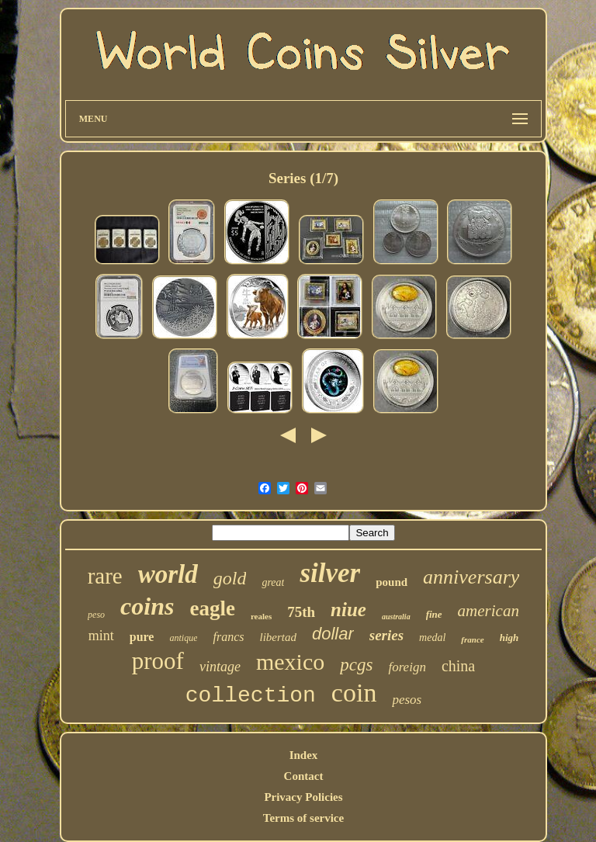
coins (147, 606)
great (273, 582)
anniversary (471, 577)
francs (228, 636)
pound (391, 582)
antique (183, 637)
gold (230, 578)
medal (432, 637)
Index (303, 755)
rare (105, 575)
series (386, 635)
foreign (406, 667)
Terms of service (303, 818)
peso (96, 614)
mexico (290, 661)
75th (301, 612)
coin (354, 692)
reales (261, 616)
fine (434, 614)
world (168, 574)
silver (330, 573)
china (458, 665)
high (509, 637)
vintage (220, 666)
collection (250, 696)
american (488, 610)
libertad (277, 637)
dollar (333, 633)
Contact (304, 776)
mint (101, 635)
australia (396, 616)
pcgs (356, 664)
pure (142, 636)
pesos (406, 699)
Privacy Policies (303, 797)
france (472, 639)
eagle (211, 608)
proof (158, 660)
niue (348, 609)
